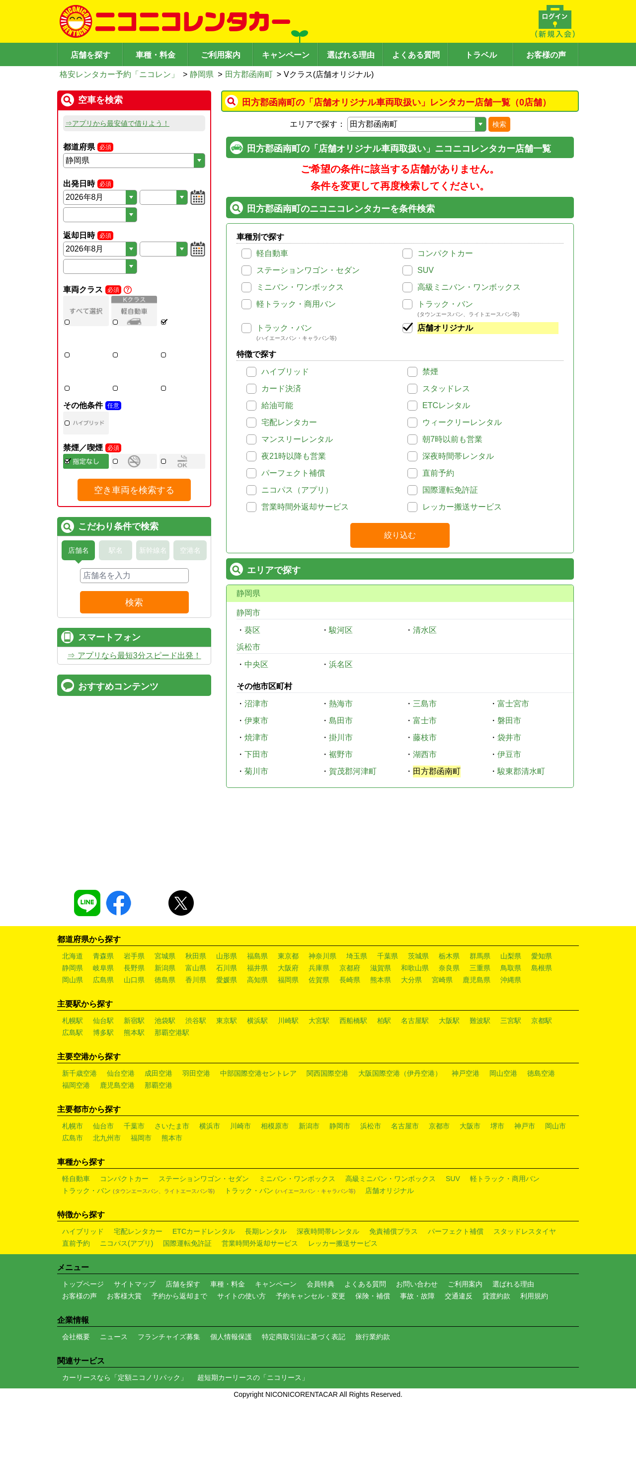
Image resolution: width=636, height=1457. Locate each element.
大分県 (411, 1097)
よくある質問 (416, 55)
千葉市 (134, 1243)
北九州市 (107, 1255)
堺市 (497, 1243)
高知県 (257, 1097)
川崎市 (240, 1243)
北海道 (72, 1073)
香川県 (195, 1097)
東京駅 (226, 1138)
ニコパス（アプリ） (297, 490)
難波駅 (480, 1138)
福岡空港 (76, 1202)
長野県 (134, 1085)
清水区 (425, 630)
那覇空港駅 (172, 1150)
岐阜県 (103, 1085)
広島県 (103, 1097)
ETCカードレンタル (203, 1349)
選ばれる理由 (351, 55)
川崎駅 (288, 1138)
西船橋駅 (353, 1138)
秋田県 (195, 1073)
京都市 (439, 1243)
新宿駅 (134, 1138)
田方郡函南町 (249, 74)
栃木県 (449, 1073)
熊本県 (380, 1097)
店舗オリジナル (445, 328)
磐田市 (509, 720)
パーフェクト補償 (293, 473)
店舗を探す (90, 55)
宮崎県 (442, 1097)
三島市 (425, 703)
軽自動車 (272, 253)
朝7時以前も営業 (452, 439)
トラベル (481, 55)
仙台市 (103, 1243)
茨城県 (418, 1073)
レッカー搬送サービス (462, 507)
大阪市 (470, 1243)
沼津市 (256, 703)
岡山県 (72, 1097)
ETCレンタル (446, 405)
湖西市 (425, 754)
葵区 (252, 630)
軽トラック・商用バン (296, 304)
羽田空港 (196, 1191)
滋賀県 (380, 1085)
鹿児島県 (476, 1097)
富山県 (195, 1085)
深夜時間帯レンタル (458, 456)
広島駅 (72, 1150)
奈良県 (449, 1085)
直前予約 (438, 473)
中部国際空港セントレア (258, 1191)
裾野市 (341, 754)
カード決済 (281, 388)
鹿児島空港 (117, 1202)
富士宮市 (513, 703)
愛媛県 (226, 1097)
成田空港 (158, 1191)
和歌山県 (415, 1085)
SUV (425, 270)
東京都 (288, 1073)
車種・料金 (155, 55)
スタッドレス (446, 388)
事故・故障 (417, 1413)
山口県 (134, 1097)
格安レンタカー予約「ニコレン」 (119, 74)
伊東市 (256, 720)
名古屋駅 (415, 1138)
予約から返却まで (179, 1413)
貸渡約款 (496, 1413)
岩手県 (134, 1073)
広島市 (72, 1255)
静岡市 (248, 612)
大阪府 (288, 1085)
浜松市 (248, 647)
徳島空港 (541, 1191)
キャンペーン (286, 55)
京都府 (349, 1085)
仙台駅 (103, 1138)
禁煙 (430, 371)
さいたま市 (172, 1243)
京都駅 (541, 1138)
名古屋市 (405, 1243)
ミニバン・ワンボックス (300, 287)
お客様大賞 (124, 1413)
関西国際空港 (327, 1191)
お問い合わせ (417, 1401)
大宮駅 (319, 1138)
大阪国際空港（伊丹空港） (400, 1191)
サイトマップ (135, 1401)
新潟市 (309, 1243)
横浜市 (209, 1243)
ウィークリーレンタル (462, 422)
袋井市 (509, 737)
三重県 (480, 1085)
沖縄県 (510, 1097)
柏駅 (384, 1138)
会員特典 (320, 1401)
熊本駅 (134, 1150)
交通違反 (459, 1413)
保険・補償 (372, 1413)
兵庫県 (319, 1085)
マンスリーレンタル (297, 439)
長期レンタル (266, 1349)
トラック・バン (445, 304)
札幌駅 (72, 1138)
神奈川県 (322, 1073)
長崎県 (349, 1097)
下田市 (256, 754)
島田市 (341, 720)
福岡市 (141, 1255)
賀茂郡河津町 (353, 771)
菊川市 (256, 771)
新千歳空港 (79, 1191)
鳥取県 (510, 1085)
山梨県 (510, 1073)
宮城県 (165, 1073)
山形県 (226, 1073)
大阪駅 (449, 1138)
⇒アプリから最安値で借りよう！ (117, 123)
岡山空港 (503, 1191)
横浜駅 (257, 1138)
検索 (499, 124)
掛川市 (341, 737)
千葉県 (387, 1073)
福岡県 (288, 1097)
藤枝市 (425, 737)
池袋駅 (165, 1138)
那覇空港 (158, 1202)
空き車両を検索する (134, 559)
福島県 (257, 1073)
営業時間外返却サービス (305, 507)
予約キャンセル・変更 (310, 1413)
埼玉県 (356, 1073)
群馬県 (480, 1073)
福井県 (257, 1085)
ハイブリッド (285, 371)
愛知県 (541, 1073)
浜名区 (341, 664)
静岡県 (202, 74)
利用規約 (534, 1413)
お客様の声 (546, 55)
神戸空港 (465, 1191)
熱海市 (341, 703)
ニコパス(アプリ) (126, 1361)
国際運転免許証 (450, 490)
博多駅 (103, 1150)
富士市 (425, 720)
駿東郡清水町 (521, 771)
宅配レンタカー (289, 422)
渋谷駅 (195, 1138)
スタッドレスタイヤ (524, 1349)
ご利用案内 (220, 55)
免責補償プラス (393, 1349)
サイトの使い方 (241, 1413)
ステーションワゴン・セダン (308, 270)
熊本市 (171, 1255)
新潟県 (165, 1085)
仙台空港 (121, 1191)
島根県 (541, 1085)
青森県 (103, 1073)
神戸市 (524, 1243)
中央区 (256, 664)
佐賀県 (319, 1097)
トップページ (83, 1401)
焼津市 (256, 737)
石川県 (226, 1085)
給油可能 (277, 405)
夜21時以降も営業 (293, 456)
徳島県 (165, 1097)
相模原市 (275, 1243)
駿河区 (341, 630)
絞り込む (400, 535)
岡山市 (555, 1243)
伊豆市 (509, 754)
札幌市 (72, 1243)
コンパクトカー (445, 253)
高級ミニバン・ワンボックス (469, 287)
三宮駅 (510, 1138)
